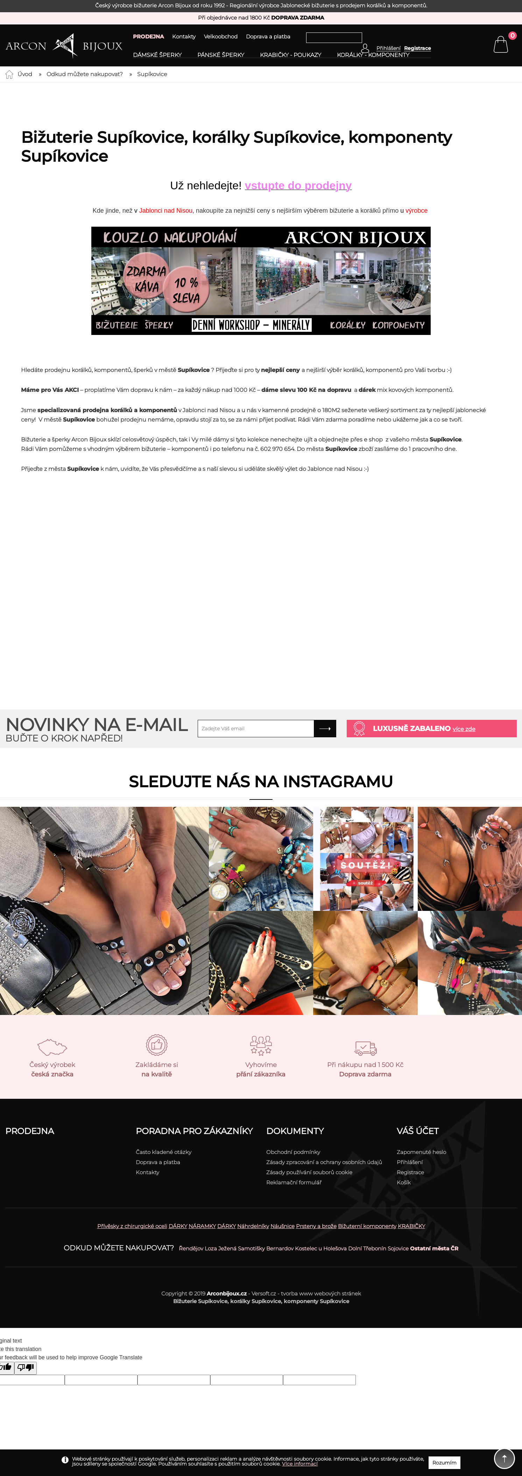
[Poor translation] (25, 1368)
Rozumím (444, 1463)
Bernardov (280, 1248)
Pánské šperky (220, 55)
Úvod (24, 74)
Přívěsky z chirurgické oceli (132, 1226)
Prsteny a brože (316, 1226)
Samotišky (251, 1248)
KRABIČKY (411, 1226)
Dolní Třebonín (367, 1248)
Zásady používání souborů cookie (309, 1172)
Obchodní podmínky (293, 1152)
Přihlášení (410, 1162)
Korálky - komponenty (373, 55)
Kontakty (184, 36)
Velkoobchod (221, 36)
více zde (464, 729)
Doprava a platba (268, 36)
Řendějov (191, 1248)
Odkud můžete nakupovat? (85, 74)
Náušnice (282, 1226)
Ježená (227, 1248)
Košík (404, 1182)
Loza (211, 1248)
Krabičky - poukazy (290, 55)
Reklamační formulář (294, 1182)
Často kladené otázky (163, 1152)
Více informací (300, 1464)
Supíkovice (152, 74)
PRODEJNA (148, 36)
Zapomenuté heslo (421, 1152)
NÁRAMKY (202, 1226)
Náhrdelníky (253, 1226)
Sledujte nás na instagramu (261, 781)
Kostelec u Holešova (321, 1248)
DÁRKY (178, 1226)
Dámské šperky (157, 55)
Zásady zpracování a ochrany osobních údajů (324, 1162)
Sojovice (398, 1248)
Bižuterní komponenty (367, 1226)
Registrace (417, 48)
